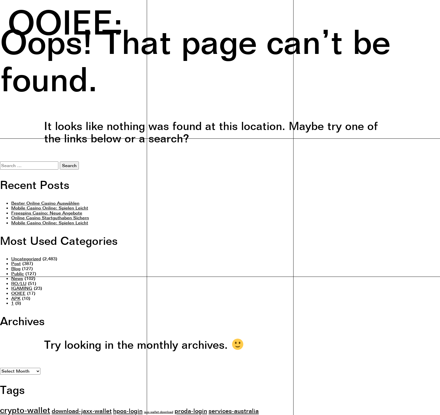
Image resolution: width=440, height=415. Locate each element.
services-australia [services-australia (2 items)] (233, 410)
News (17, 278)
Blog (15, 268)
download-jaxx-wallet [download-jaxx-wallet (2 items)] (82, 410)
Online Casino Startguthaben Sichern (50, 217)
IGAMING (21, 288)
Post (16, 263)
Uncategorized (26, 258)
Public (17, 273)
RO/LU (18, 283)
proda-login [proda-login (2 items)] (191, 410)
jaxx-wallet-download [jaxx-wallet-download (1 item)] (158, 412)
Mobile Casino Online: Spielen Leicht (49, 208)
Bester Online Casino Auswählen (45, 203)
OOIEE (18, 293)
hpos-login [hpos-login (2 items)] (128, 410)
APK (15, 298)
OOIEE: (65, 20)
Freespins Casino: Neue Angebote (46, 213)
